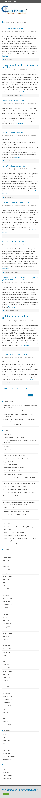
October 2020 (6, 674)
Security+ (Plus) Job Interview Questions (15, 514)
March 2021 (6, 665)
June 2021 (5, 658)
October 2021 (6, 652)
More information (31, 790)
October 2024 (6, 579)
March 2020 (6, 687)
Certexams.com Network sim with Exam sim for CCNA (20, 66)
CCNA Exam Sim (7, 434)
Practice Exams (9, 59)
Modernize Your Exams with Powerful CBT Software (17, 411)
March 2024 (6, 589)
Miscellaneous (7, 521)
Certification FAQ (7, 449)
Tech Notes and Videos (9, 756)
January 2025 (6, 573)
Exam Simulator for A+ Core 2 (14, 101)
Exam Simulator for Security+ (14, 166)
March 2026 (6, 554)
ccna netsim (24, 95)
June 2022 (5, 642)
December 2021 (7, 646)
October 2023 (6, 601)
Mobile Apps (6, 740)
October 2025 (6, 560)
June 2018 (5, 715)
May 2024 (5, 582)
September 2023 (7, 604)
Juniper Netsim (7, 518)
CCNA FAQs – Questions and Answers (14, 452)
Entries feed (6, 772)
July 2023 (5, 608)
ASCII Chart (7, 524)
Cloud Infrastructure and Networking (14, 532)
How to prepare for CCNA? (10, 496)
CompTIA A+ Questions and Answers (14, 455)
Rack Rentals (6, 750)
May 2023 (5, 614)
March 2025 (6, 566)
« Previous (7, 388)
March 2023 (6, 620)
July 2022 (5, 639)
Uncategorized (7, 759)
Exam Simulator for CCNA (12, 132)
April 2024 (5, 585)
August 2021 (6, 655)
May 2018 (5, 718)
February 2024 (7, 592)
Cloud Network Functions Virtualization (15, 535)
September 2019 (7, 699)
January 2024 (6, 595)
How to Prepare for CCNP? (10, 499)
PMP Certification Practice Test (14, 354)
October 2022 (6, 636)
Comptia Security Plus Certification (13, 471)
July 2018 (5, 712)
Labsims (7, 272)
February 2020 (7, 690)
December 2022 (7, 630)
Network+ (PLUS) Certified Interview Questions (17, 511)
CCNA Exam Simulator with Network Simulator (16, 317)
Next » (35, 388)
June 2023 (5, 611)
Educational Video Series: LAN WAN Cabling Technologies (18, 492)
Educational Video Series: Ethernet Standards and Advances (19, 483)
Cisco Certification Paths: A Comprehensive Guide (16, 459)
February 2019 (7, 706)
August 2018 (6, 709)
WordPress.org (7, 778)
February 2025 (7, 570)
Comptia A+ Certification (11, 464)
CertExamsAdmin (8, 70)
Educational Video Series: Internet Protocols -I (15, 489)
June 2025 (5, 563)
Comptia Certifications (9, 462)
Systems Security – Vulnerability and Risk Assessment (19, 544)
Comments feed (7, 775)
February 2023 (7, 623)
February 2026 (7, 557)
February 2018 (7, 725)
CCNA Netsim (6, 446)
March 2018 (6, 721)
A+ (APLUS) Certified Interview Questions (15, 505)
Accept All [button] (6, 794)
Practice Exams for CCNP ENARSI (12, 425)
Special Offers (6, 753)
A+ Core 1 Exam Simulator (12, 28)
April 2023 (5, 617)
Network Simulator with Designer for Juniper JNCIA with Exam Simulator (20, 278)
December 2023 (7, 598)
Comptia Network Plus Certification (14, 468)
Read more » (6, 56)
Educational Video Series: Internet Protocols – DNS (17, 486)
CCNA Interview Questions (11, 508)
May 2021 (5, 661)
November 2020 (7, 671)
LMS (4, 737)
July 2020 (5, 680)
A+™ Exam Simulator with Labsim (15, 241)
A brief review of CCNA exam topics (14, 437)
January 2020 (6, 693)
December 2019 (7, 696)
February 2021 (7, 668)
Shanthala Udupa (8, 31)
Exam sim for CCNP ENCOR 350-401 (16, 202)
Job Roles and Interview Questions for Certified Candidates (19, 502)
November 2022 (7, 633)
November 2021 (7, 649)
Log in (4, 769)
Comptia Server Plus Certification (13, 474)
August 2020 (6, 677)
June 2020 (5, 683)
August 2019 (6, 702)
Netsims (7, 95)
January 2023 (6, 627)
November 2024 (7, 576)
